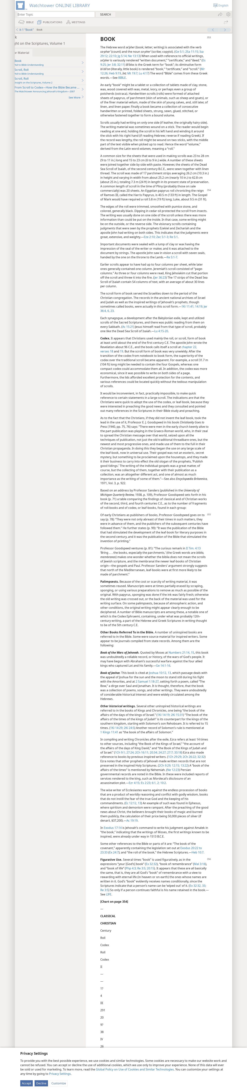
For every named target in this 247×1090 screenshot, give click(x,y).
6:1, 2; (166, 792)
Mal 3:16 (210, 873)
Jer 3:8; (122, 65)
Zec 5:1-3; (196, 241)
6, (123, 315)
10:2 (173, 792)
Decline (41, 1083)
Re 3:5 (115, 899)
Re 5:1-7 (182, 262)
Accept (26, 1083)
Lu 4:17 (154, 73)
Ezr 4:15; (145, 792)
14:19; (209, 311)
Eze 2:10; (183, 241)
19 (132, 356)
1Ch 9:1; (149, 761)
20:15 (161, 877)
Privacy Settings (60, 1074)
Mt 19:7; (143, 73)
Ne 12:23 (204, 778)
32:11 (131, 65)
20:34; (182, 761)
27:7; (198, 761)
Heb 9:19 (125, 73)
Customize (58, 1083)
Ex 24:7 (124, 861)
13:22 (211, 774)
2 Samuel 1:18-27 (164, 690)
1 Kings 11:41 (139, 741)
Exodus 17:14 (123, 836)
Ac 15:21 (138, 331)
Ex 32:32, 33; (208, 894)
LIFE (122, 903)
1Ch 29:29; (200, 765)
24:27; (190, 761)
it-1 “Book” (25, 30)
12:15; (203, 774)
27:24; (158, 761)
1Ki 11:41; (198, 311)
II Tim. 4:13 (203, 557)
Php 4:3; (141, 877)
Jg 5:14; (132, 56)
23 (127, 315)
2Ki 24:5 (159, 736)
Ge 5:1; (190, 52)
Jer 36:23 (181, 282)
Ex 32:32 (161, 873)
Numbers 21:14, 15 (192, 661)
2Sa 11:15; (202, 52)
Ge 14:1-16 (188, 674)
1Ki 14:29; (147, 736)
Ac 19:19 (154, 829)
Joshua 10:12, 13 (170, 681)
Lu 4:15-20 (172, 335)
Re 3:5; (152, 877)
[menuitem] (228, 14)
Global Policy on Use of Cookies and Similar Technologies (135, 1069)
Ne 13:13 (144, 56)
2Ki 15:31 (187, 723)
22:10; (123, 56)
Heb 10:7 (208, 861)
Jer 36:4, (116, 315)
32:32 (123, 770)
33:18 (206, 761)
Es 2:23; (156, 792)
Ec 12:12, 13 (148, 812)
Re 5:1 (207, 241)
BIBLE (141, 78)
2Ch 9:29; (192, 774)
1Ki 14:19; (174, 723)
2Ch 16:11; (170, 761)
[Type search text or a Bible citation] (54, 14)
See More (87, 97)
